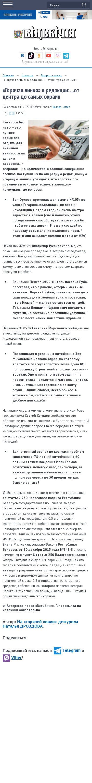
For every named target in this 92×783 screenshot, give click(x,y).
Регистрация (50, 49)
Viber (12, 657)
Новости (27, 75)
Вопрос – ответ (51, 75)
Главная (8, 75)
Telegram (67, 650)
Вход (36, 49)
